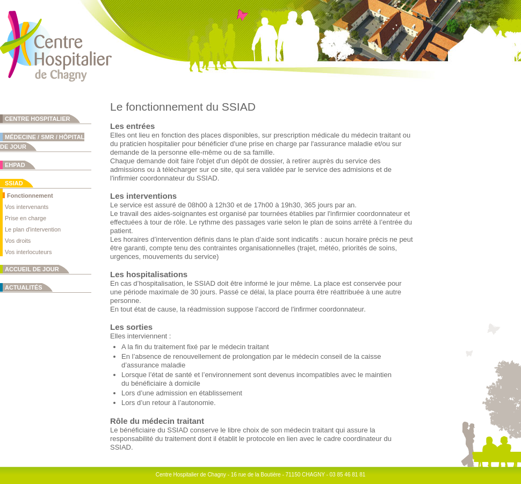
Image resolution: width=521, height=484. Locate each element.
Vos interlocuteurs (28, 252)
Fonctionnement (30, 195)
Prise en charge (25, 218)
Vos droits (18, 240)
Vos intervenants (26, 207)
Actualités (23, 287)
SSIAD (14, 183)
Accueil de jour (32, 269)
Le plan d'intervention (33, 229)
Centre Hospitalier (37, 118)
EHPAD (15, 165)
